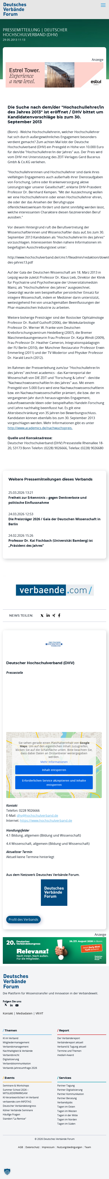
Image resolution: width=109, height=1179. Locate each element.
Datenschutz (32, 1147)
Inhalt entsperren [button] (54, 770)
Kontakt (8, 1013)
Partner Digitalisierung (70, 1089)
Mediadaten (24, 1013)
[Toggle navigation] (103, 5)
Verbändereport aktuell (70, 1042)
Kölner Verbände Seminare (18, 1110)
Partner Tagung (66, 1085)
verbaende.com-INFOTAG (17, 1101)
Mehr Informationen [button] (54, 762)
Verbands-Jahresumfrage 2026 (20, 1067)
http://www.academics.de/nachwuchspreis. (40, 428)
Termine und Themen (69, 1050)
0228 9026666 (29, 810)
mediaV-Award (65, 1055)
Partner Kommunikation (70, 1094)
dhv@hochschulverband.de (37, 815)
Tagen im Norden (67, 1119)
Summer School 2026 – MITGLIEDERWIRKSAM (15, 1091)
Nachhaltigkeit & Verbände (18, 1050)
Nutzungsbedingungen (69, 1147)
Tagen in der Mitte (67, 1115)
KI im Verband (10, 1038)
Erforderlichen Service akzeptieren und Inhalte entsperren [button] (54, 783)
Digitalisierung (11, 1059)
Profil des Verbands (23, 919)
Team (88, 1147)
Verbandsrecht (11, 1055)
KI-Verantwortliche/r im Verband (20, 1097)
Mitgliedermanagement (16, 1042)
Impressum (48, 1147)
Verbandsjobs (65, 1102)
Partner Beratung (67, 1098)
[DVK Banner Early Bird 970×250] (54, 939)
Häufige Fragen (11, 1114)
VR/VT (39, 1013)
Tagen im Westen (67, 1111)
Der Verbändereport (68, 1038)
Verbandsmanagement (15, 1046)
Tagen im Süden (66, 1123)
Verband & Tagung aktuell (71, 1046)
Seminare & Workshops (16, 1085)
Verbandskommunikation (17, 1063)
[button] (7, 1172)
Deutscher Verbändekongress (19, 1105)
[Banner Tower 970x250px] (54, 64)
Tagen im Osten (66, 1106)
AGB (20, 1147)
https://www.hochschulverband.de (46, 820)
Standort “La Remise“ (14, 1118)
